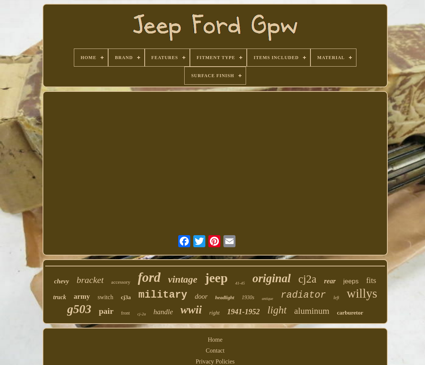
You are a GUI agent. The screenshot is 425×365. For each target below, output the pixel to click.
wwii (191, 309)
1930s (248, 297)
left (336, 297)
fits (371, 280)
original (271, 278)
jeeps (351, 281)
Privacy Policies (215, 361)
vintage (182, 279)
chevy (61, 281)
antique (267, 299)
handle (163, 312)
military (162, 295)
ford (149, 277)
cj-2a (142, 314)
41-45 (240, 283)
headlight (224, 297)
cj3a (126, 297)
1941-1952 (243, 311)
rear (330, 281)
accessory (120, 282)
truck (59, 297)
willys (362, 293)
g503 (79, 309)
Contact (215, 350)
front (125, 313)
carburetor (350, 313)
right (214, 313)
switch (105, 297)
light (277, 310)
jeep (216, 278)
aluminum (311, 311)
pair (106, 311)
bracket (90, 280)
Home (215, 339)
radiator (303, 295)
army (82, 296)
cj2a (307, 279)
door (201, 296)
